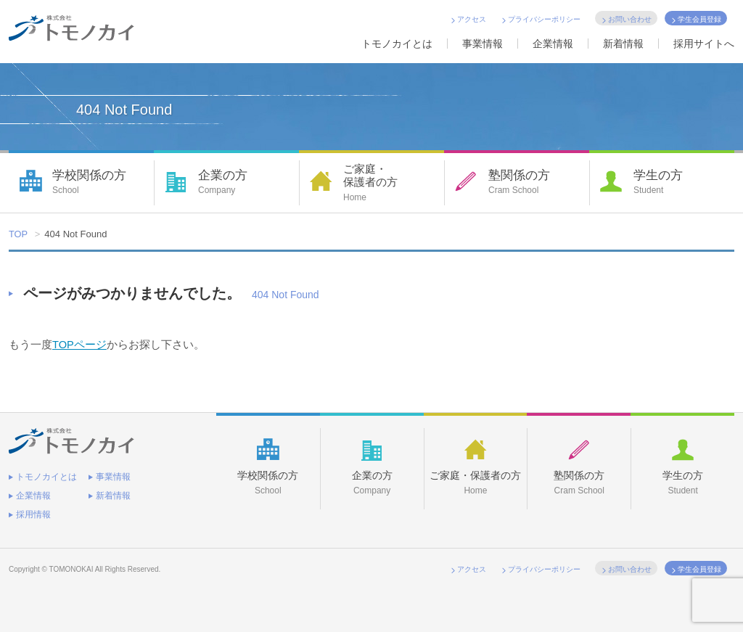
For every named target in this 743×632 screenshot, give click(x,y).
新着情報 (623, 43)
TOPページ (79, 344)
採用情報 (33, 514)
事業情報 (482, 43)
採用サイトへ (703, 43)
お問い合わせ (630, 19)
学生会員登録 (699, 19)
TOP (18, 234)
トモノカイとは (396, 43)
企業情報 (553, 43)
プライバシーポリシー (544, 19)
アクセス (471, 19)
